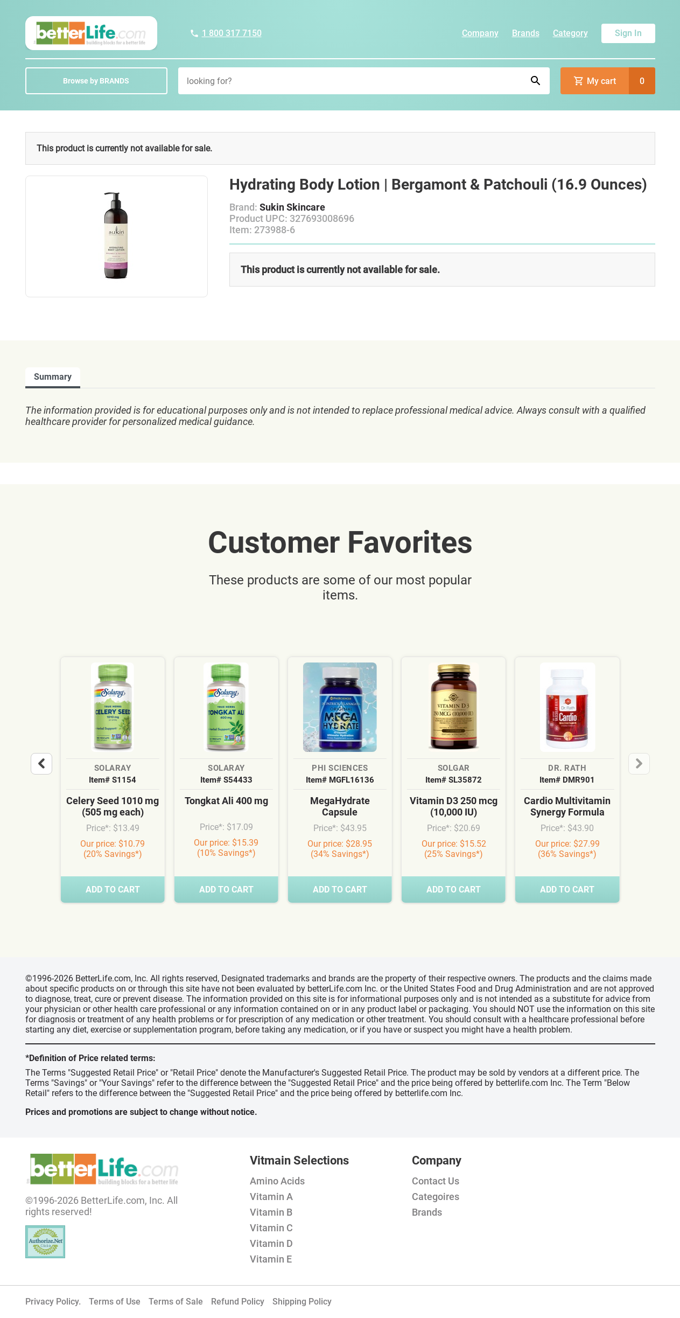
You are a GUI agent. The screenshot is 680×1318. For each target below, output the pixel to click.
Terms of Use (115, 1301)
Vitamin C (271, 1227)
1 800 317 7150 (226, 33)
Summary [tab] (53, 377)
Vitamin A (271, 1196)
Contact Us (435, 1181)
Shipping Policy (302, 1301)
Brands (525, 33)
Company (480, 33)
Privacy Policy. (53, 1301)
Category (570, 33)
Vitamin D (271, 1243)
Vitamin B (271, 1212)
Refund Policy (237, 1301)
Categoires (435, 1196)
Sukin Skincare (292, 207)
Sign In (628, 33)
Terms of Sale (176, 1301)
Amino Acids (277, 1181)
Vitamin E (271, 1259)
